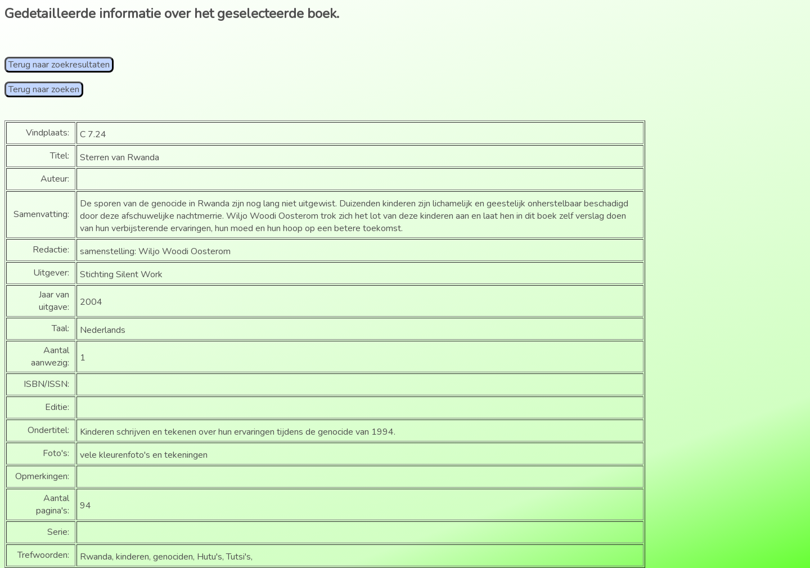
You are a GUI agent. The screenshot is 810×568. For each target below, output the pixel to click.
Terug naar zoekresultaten (59, 64)
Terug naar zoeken (44, 89)
